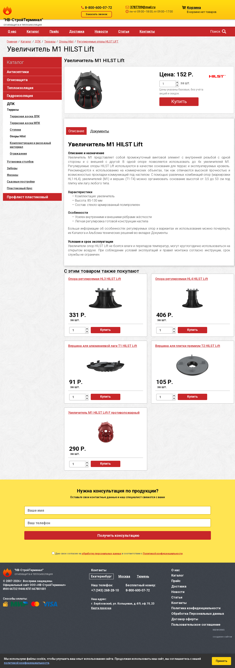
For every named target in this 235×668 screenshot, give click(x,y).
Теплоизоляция (20, 88)
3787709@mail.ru (142, 7)
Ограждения (18, 153)
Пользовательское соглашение (195, 624)
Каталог (33, 31)
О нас (12, 31)
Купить (179, 101)
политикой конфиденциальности (26, 662)
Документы (99, 131)
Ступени (15, 129)
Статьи (123, 31)
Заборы (12, 168)
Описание (76, 131)
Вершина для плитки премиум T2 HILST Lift (187, 346)
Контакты (147, 31)
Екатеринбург (101, 576)
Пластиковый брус (19, 188)
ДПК (11, 104)
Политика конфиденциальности (195, 608)
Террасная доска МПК (25, 123)
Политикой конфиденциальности (162, 553)
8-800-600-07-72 (98, 7)
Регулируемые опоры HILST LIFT (97, 41)
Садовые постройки (21, 181)
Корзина (194, 7)
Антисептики (18, 72)
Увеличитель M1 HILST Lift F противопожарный (104, 413)
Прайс (54, 31)
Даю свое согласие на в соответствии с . (119, 553)
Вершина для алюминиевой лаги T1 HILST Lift (102, 346)
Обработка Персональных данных (197, 614)
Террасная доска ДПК (25, 116)
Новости (101, 31)
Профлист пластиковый (27, 197)
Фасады (12, 175)
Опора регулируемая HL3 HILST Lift (94, 279)
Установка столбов (20, 161)
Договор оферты (184, 619)
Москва (124, 576)
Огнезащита (17, 80)
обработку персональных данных (101, 553)
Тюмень (143, 576)
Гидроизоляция (20, 96)
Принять (221, 661)
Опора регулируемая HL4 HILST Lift (181, 279)
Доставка (76, 31)
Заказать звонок (96, 14)
